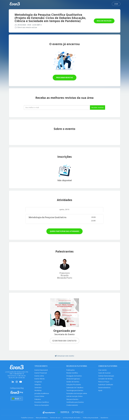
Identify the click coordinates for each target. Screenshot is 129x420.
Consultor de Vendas (105, 379)
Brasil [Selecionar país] (16, 399)
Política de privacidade (90, 418)
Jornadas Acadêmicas (42, 393)
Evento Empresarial (41, 370)
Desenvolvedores (104, 388)
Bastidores (104, 418)
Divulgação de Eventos (74, 376)
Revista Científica (72, 373)
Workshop (38, 390)
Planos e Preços (103, 382)
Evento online (39, 376)
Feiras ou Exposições (42, 405)
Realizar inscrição (104, 21)
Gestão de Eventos (72, 382)
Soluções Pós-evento (73, 385)
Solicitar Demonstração (106, 376)
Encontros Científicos (42, 402)
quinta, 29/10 (64, 209)
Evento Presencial (41, 373)
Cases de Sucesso (104, 373)
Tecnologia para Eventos (74, 390)
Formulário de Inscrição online (76, 393)
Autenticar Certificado (105, 385)
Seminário (38, 388)
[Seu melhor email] (57, 107)
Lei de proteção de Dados (72, 418)
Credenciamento (72, 405)
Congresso (38, 382)
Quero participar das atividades (64, 231)
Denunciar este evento (64, 356)
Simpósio (38, 385)
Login (116, 4)
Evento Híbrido (40, 379)
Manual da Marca (42, 418)
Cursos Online (39, 396)
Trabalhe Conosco (27, 418)
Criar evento (102, 370)
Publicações (70, 370)
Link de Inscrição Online (74, 396)
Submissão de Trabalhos (74, 388)
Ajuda (100, 390)
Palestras (38, 399)
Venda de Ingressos (73, 379)
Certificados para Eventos (75, 402)
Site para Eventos (72, 399)
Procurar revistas (64, 77)
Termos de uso (55, 418)
